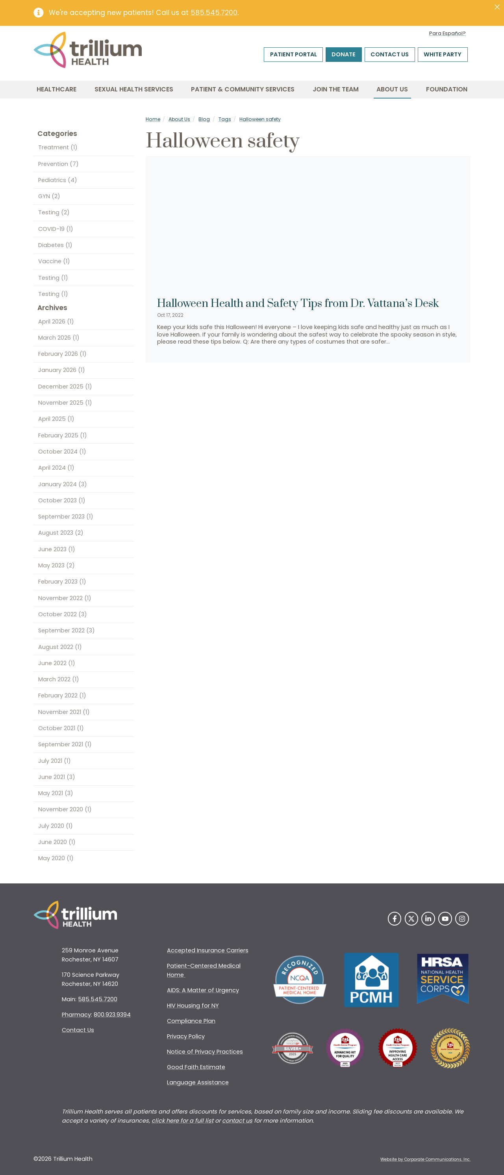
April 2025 (56, 419)
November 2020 (65, 809)
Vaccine (54, 261)
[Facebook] (395, 919)
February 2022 (62, 695)
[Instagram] (462, 919)
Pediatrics (57, 180)
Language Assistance (198, 1082)
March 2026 (59, 338)
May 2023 (56, 565)
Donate (344, 54)
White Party (442, 54)
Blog (204, 119)
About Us (392, 89)
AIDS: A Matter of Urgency (203, 990)
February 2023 (62, 582)
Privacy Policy (186, 1036)
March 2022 (58, 679)
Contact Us (390, 54)
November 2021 (64, 712)
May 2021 (55, 793)
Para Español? (447, 33)
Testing (54, 212)
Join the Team (336, 89)
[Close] (497, 7)
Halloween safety (260, 119)
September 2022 (66, 630)
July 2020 (55, 826)
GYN (49, 196)
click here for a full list (182, 1121)
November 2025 (65, 403)
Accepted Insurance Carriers (207, 950)
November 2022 (64, 598)
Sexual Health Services (133, 89)
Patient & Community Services (243, 89)
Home (153, 119)
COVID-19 (55, 229)
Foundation (446, 89)
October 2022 (62, 614)
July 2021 (54, 761)
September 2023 (65, 517)
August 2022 (60, 647)
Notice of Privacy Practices (205, 1052)
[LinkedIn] (428, 919)
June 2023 (56, 549)
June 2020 (57, 842)
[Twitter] (412, 919)
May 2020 (56, 858)
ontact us (239, 1121)
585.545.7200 (214, 12)
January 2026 (61, 370)
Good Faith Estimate (196, 1067)
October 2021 (61, 728)
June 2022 (56, 663)
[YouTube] (445, 919)
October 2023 (61, 500)
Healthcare (56, 89)
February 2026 (62, 354)
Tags (225, 119)
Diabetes (55, 245)
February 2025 (62, 435)
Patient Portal (293, 54)
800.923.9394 (112, 1015)
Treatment (58, 147)
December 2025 (65, 386)
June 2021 (56, 777)
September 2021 (65, 744)
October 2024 (62, 451)
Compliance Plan (191, 1021)
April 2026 (56, 321)
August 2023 (60, 533)
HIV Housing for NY (193, 1006)
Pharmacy (76, 1015)
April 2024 (56, 468)
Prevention (58, 164)
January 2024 (62, 484)
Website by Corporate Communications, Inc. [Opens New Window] (425, 1159)
